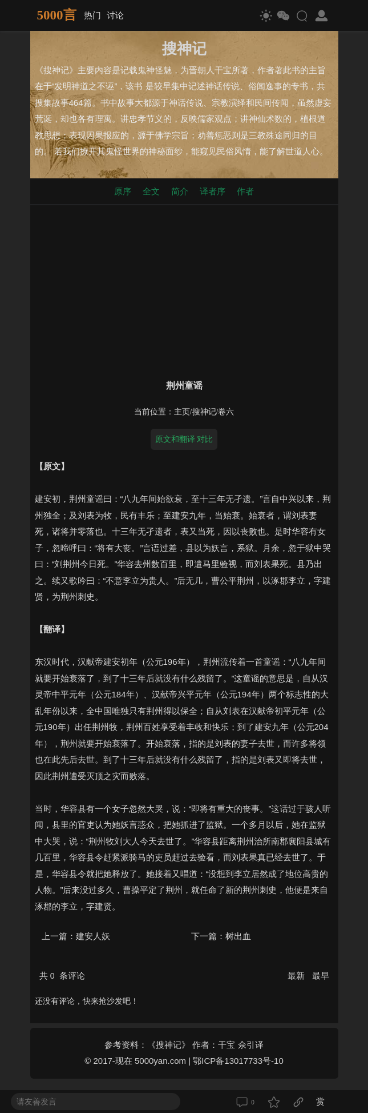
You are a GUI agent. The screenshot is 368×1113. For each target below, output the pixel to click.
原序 (122, 191)
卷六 (226, 412)
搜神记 (204, 412)
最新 (297, 975)
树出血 (238, 936)
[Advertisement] (184, 290)
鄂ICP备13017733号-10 (238, 1061)
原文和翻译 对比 (184, 439)
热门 (92, 15)
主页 (182, 412)
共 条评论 (62, 975)
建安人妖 (93, 936)
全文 (151, 191)
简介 (179, 191)
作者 (245, 191)
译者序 (212, 191)
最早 (320, 975)
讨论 (115, 15)
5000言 (56, 15)
